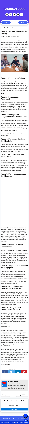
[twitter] (7, 14)
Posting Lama (6, 395)
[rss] (14, 14)
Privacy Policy (16, 418)
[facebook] (21, 14)
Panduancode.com (11, 41)
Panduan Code (14, 8)
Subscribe (14, 409)
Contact (9, 418)
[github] (18, 14)
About (4, 418)
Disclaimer (23, 418)
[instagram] (10, 14)
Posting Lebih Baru (22, 395)
